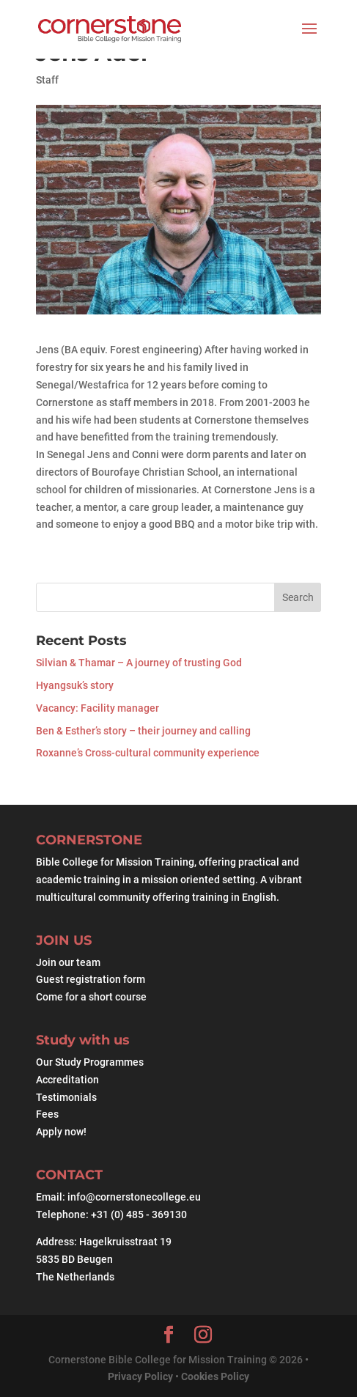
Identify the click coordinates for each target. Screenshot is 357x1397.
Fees (47, 1114)
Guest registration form (90, 979)
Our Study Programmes (90, 1062)
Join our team (68, 962)
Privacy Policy (141, 1376)
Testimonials (66, 1097)
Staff (47, 80)
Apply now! (61, 1132)
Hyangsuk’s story (75, 685)
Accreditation (67, 1079)
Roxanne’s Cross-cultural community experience (148, 753)
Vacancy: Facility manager (97, 708)
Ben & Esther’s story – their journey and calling (143, 731)
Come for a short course (91, 997)
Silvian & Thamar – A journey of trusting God (139, 662)
